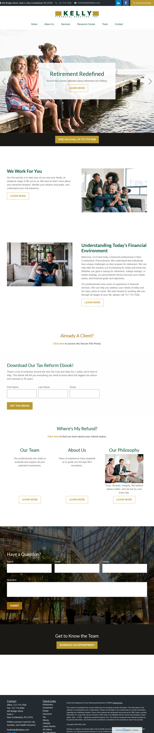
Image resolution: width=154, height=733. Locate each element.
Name (10, 561)
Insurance (47, 714)
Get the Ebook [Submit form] (20, 406)
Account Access (142, 3)
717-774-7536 (63, 3)
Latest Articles (49, 726)
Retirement (48, 704)
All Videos (47, 729)
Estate (46, 711)
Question (11, 580)
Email (73, 387)
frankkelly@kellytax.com (87, 3)
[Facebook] (126, 3)
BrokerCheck (117, 703)
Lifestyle (46, 723)
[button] (34, 24)
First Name (12, 387)
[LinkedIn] (118, 3)
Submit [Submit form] (14, 605)
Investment (48, 708)
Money (46, 720)
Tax (44, 717)
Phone (105, 561)
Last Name (44, 387)
